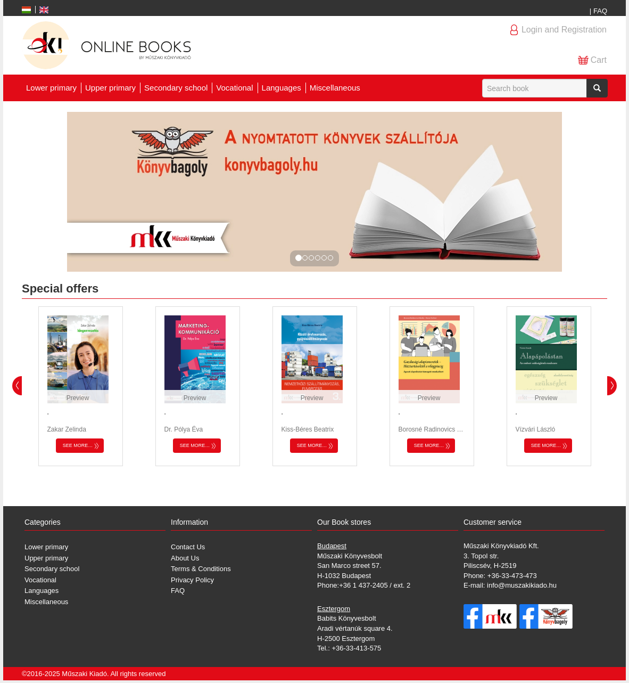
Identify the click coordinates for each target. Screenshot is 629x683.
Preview (78, 398)
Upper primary (110, 87)
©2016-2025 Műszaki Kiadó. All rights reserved (93, 674)
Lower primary (51, 87)
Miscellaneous (335, 87)
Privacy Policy (192, 580)
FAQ (600, 11)
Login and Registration (564, 29)
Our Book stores (344, 522)
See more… (78, 445)
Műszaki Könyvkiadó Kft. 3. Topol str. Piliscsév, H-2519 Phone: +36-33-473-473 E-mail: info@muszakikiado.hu (510, 565)
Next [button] (612, 385)
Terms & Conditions (201, 569)
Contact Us (188, 547)
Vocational (234, 87)
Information (189, 522)
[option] (80, 386)
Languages (281, 87)
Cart (599, 59)
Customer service (493, 522)
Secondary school (176, 87)
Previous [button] (17, 385)
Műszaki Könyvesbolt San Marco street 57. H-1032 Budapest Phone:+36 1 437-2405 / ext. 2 (363, 565)
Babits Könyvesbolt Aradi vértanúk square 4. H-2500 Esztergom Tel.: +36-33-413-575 (355, 628)
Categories (42, 522)
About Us (185, 558)
